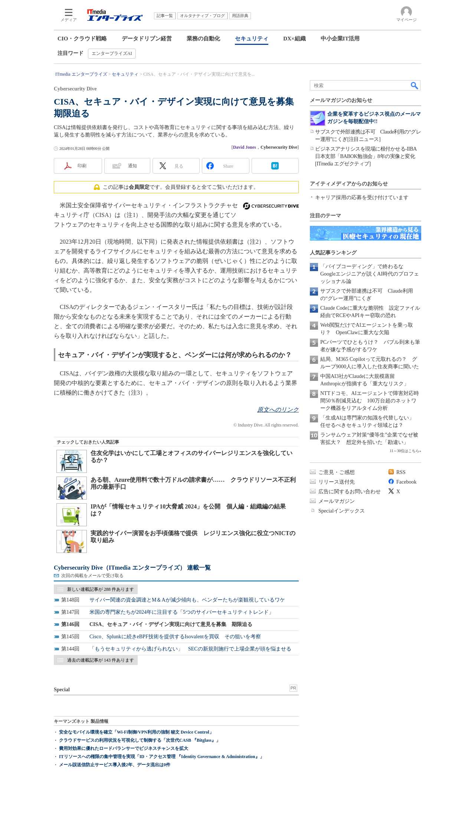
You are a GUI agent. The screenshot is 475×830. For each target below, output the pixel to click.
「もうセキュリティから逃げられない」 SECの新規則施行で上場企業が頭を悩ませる (190, 649)
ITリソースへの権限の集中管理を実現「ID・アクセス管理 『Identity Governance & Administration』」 (161, 756)
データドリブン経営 (147, 39)
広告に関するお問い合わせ (349, 491)
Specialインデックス (341, 511)
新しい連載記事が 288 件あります (100, 589)
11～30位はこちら (404, 451)
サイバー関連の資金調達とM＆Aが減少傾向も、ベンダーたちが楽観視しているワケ (187, 600)
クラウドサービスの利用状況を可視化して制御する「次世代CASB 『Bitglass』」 (139, 740)
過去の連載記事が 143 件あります (100, 660)
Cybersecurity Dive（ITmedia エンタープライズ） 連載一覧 (132, 567)
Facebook (406, 482)
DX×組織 (294, 39)
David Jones (244, 147)
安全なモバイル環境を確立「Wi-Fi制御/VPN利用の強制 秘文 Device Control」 (136, 732)
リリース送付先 (336, 482)
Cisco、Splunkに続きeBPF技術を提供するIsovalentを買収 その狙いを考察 (175, 636)
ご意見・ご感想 (336, 472)
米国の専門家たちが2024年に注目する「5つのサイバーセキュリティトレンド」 (181, 612)
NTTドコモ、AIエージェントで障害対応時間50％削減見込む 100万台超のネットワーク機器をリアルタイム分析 (369, 401)
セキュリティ (251, 39)
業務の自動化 (203, 39)
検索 (414, 85)
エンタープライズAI (112, 53)
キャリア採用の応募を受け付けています (362, 197)
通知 (132, 165)
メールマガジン (336, 501)
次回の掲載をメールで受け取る (92, 575)
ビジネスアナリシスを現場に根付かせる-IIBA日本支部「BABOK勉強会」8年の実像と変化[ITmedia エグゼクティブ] (366, 156)
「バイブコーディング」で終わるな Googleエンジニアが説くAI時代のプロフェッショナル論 (369, 274)
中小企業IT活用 (340, 39)
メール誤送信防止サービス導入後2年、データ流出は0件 (114, 764)
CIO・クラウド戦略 (82, 39)
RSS (401, 472)
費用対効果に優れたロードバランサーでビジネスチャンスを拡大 (123, 748)
